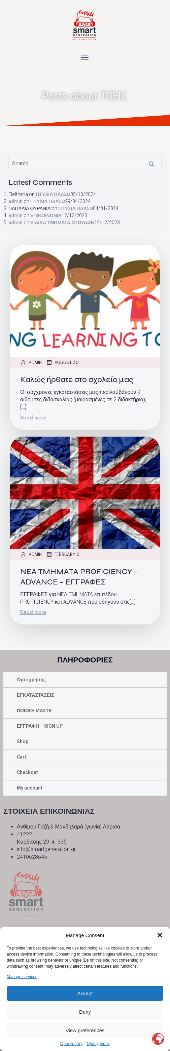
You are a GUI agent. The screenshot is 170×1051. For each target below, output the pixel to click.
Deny (85, 1012)
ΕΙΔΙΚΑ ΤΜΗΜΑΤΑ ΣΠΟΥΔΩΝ (62, 222)
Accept (85, 993)
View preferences (85, 1030)
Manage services (22, 976)
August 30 (62, 362)
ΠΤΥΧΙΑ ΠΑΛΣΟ (53, 194)
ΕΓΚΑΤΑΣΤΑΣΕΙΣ (35, 695)
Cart (21, 757)
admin (15, 201)
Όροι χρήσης (71, 1043)
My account (29, 788)
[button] (160, 935)
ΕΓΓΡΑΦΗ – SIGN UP (40, 726)
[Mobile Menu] (85, 57)
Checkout (27, 772)
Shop (22, 741)
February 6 (62, 554)
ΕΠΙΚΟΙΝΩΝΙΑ (46, 215)
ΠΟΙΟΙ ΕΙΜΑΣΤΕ (34, 710)
